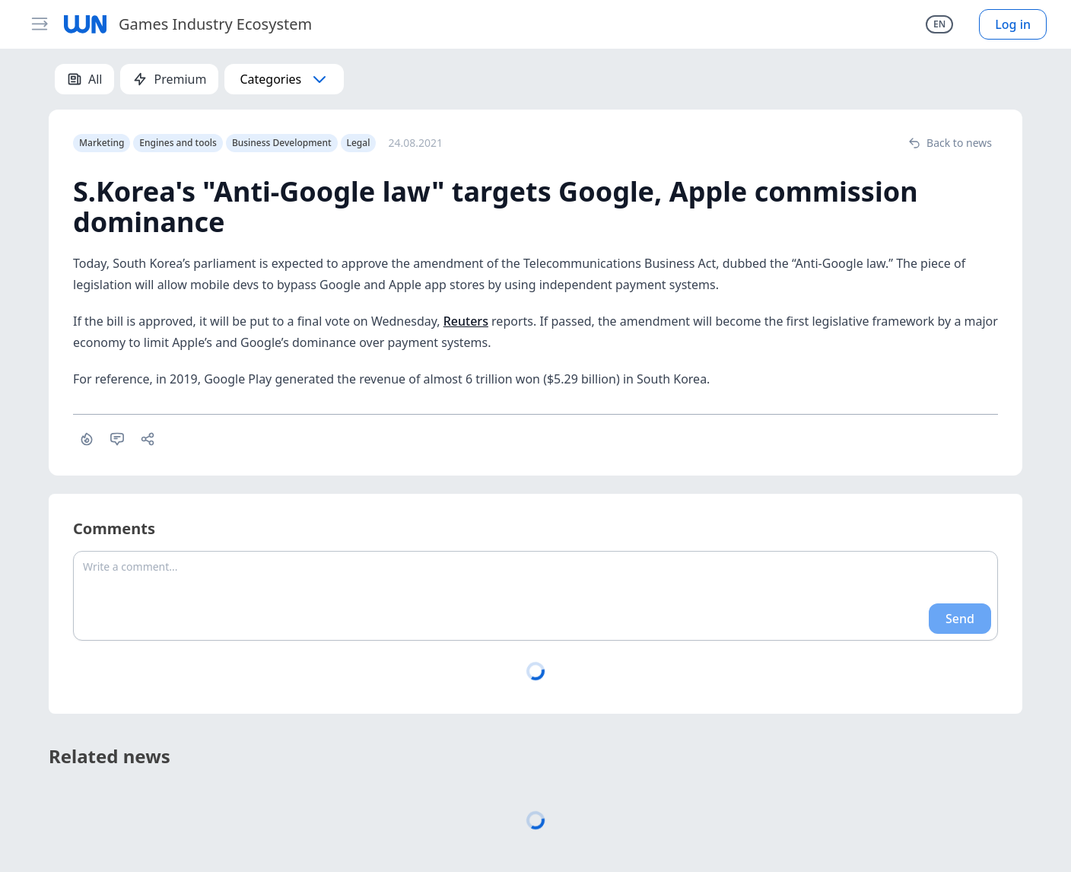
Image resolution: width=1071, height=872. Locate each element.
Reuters (465, 321)
